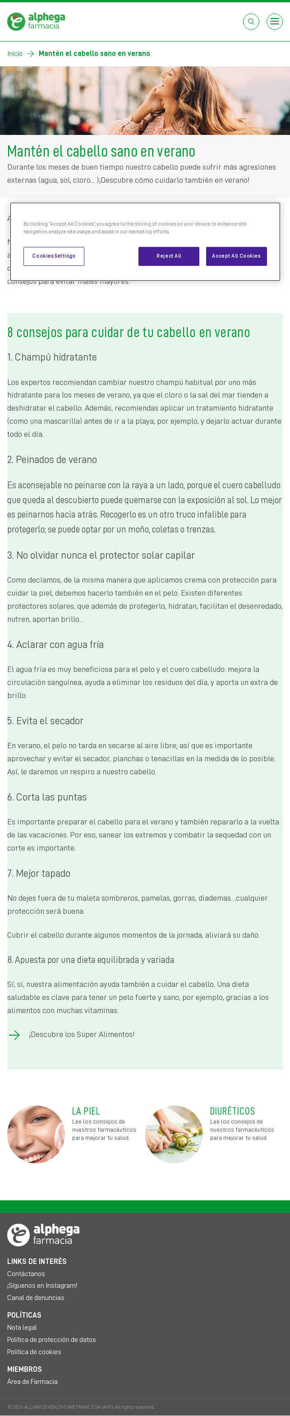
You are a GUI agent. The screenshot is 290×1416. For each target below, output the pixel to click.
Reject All (169, 256)
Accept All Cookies (236, 256)
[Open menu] (275, 22)
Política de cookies (34, 1352)
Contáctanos (26, 1273)
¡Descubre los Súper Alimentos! (82, 1034)
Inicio (15, 53)
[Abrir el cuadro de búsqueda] (251, 22)
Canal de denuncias (35, 1297)
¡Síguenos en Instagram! (42, 1285)
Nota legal (22, 1327)
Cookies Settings (53, 256)
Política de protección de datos (51, 1339)
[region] (145, 241)
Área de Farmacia (32, 1381)
